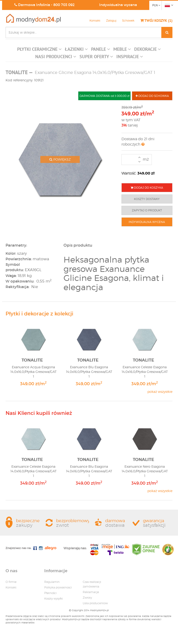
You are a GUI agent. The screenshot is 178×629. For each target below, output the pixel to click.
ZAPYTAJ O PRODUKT (147, 210)
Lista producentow (95, 603)
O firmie (11, 582)
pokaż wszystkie (159, 392)
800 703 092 (64, 5)
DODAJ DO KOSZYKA (147, 187)
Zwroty (87, 597)
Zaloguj (111, 20)
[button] (39, 50)
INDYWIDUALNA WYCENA (147, 222)
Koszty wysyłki (53, 598)
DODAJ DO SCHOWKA (152, 96)
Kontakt (94, 20)
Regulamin (52, 582)
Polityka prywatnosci (58, 587)
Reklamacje (91, 592)
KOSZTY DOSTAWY (147, 199)
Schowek (128, 20)
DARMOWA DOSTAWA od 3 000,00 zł (104, 96)
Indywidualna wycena (118, 5)
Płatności (50, 593)
